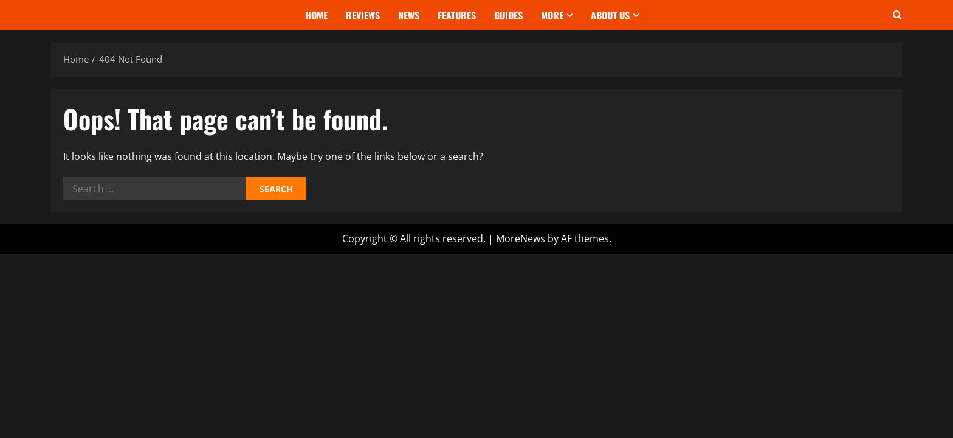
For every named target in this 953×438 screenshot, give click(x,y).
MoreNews (520, 238)
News (408, 15)
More (552, 15)
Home (316, 15)
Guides (508, 15)
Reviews (363, 15)
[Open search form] (897, 15)
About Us (610, 15)
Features (457, 15)
